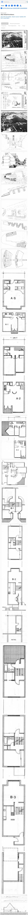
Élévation (3, 28)
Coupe (23, 25)
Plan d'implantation (12, 25)
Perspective (3, 25)
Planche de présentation (15, 23)
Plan (19, 25)
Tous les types (5, 23)
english (2, 5)
